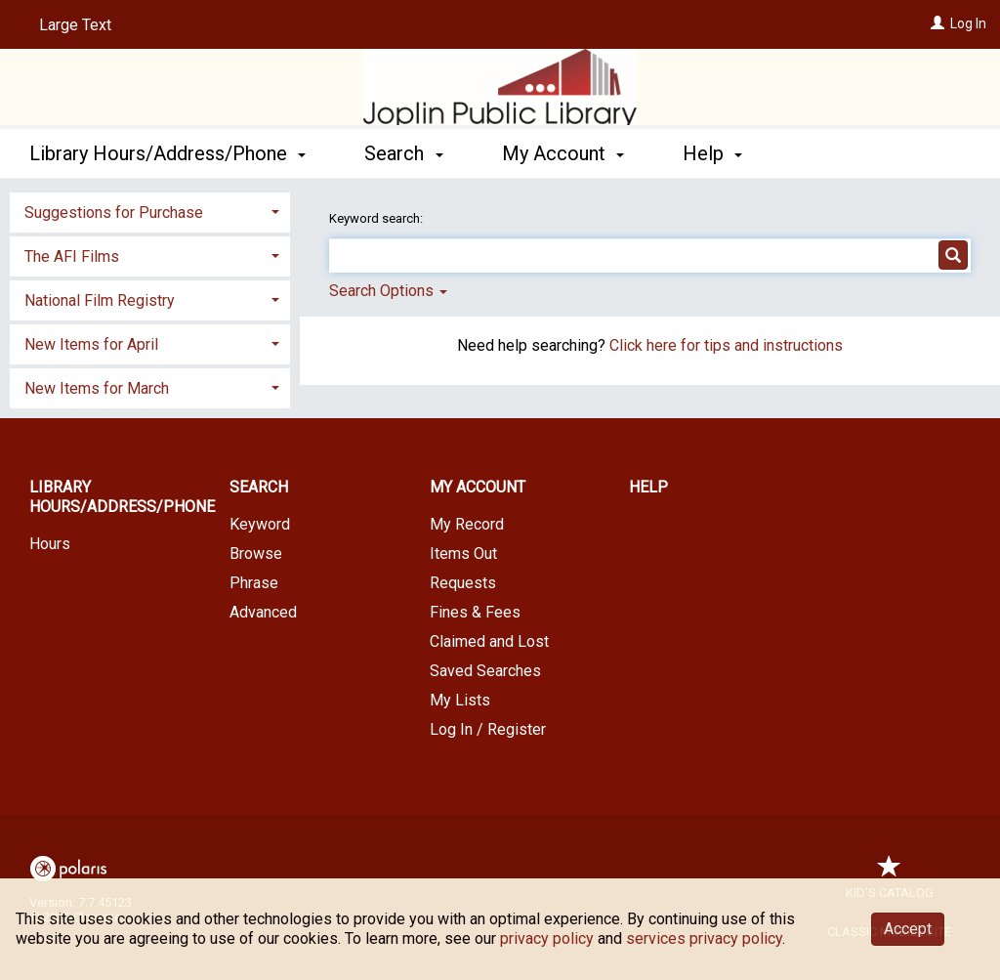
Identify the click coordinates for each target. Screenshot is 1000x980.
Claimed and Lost (489, 641)
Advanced (263, 612)
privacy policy (547, 938)
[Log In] (937, 23)
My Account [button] (563, 153)
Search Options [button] (388, 290)
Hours (49, 543)
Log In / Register (488, 729)
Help (648, 487)
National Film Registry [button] (99, 300)
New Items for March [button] (96, 388)
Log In (968, 23)
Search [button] (403, 153)
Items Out (463, 553)
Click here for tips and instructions (726, 345)
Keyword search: (377, 218)
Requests (463, 583)
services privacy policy (704, 938)
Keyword (259, 524)
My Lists (460, 700)
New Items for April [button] (91, 344)
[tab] (150, 211)
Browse (255, 553)
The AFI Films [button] (71, 256)
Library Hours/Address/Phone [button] (167, 153)
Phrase (253, 583)
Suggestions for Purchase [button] (113, 212)
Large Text (75, 25)
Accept (908, 928)
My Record (467, 524)
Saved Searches (485, 670)
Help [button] (712, 153)
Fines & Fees (475, 612)
